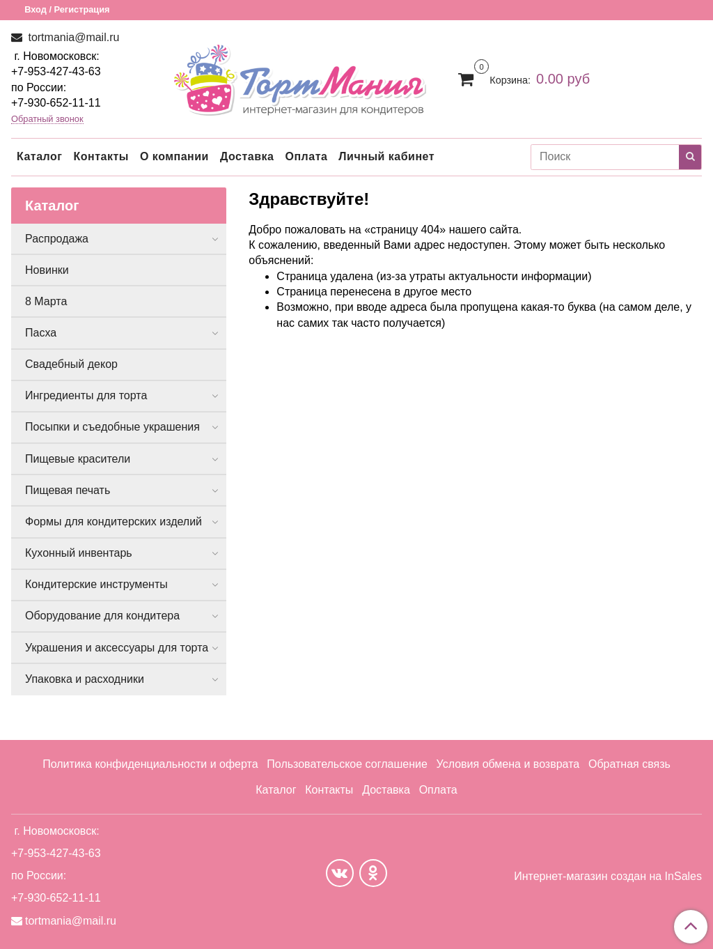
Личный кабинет (386, 156)
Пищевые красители (77, 459)
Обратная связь (629, 764)
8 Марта (46, 301)
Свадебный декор (71, 364)
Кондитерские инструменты (96, 584)
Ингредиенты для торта (86, 395)
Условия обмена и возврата (508, 764)
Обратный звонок (47, 119)
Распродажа (56, 239)
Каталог (39, 156)
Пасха (40, 333)
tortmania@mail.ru (72, 37)
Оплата (306, 156)
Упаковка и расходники (84, 679)
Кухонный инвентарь (78, 553)
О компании (174, 156)
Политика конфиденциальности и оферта (150, 764)
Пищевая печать (67, 490)
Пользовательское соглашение (347, 764)
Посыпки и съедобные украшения (112, 427)
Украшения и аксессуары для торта (116, 648)
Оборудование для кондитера (102, 616)
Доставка (247, 156)
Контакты (100, 156)
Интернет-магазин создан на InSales (608, 876)
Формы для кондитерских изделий (113, 521)
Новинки (47, 270)
